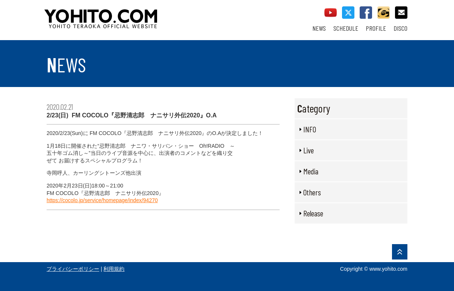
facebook (366, 12)
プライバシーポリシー (73, 269)
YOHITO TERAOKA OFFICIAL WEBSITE (129, 15)
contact (401, 12)
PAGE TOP (399, 252)
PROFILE (376, 28)
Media (310, 171)
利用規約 (113, 269)
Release (313, 213)
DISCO (400, 28)
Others (312, 192)
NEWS (319, 28)
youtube (330, 12)
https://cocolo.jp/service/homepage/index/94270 (102, 200)
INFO (309, 129)
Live (308, 150)
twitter (348, 12)
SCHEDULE (345, 28)
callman (383, 12)
